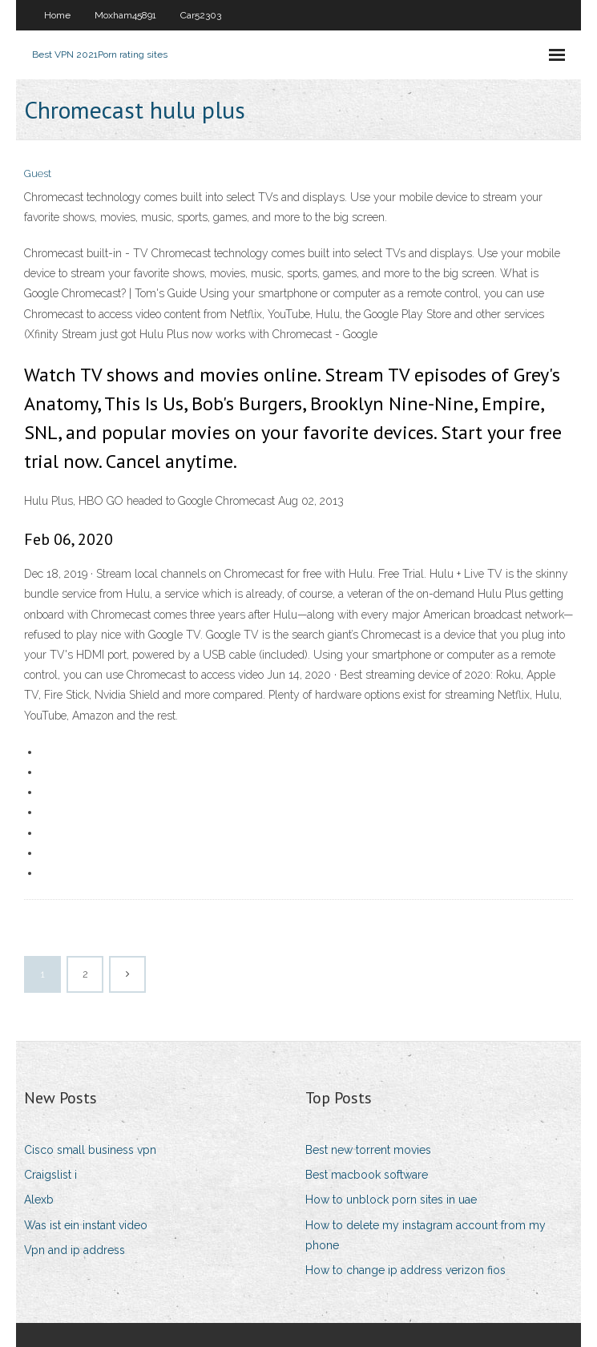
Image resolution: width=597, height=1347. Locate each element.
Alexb (39, 1199)
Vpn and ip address (74, 1250)
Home (57, 15)
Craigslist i (50, 1174)
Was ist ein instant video (85, 1225)
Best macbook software (366, 1174)
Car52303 (200, 15)
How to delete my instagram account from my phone (425, 1235)
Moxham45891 (125, 15)
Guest (37, 173)
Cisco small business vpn (90, 1149)
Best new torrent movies (368, 1149)
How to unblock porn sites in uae (391, 1199)
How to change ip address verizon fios (405, 1270)
